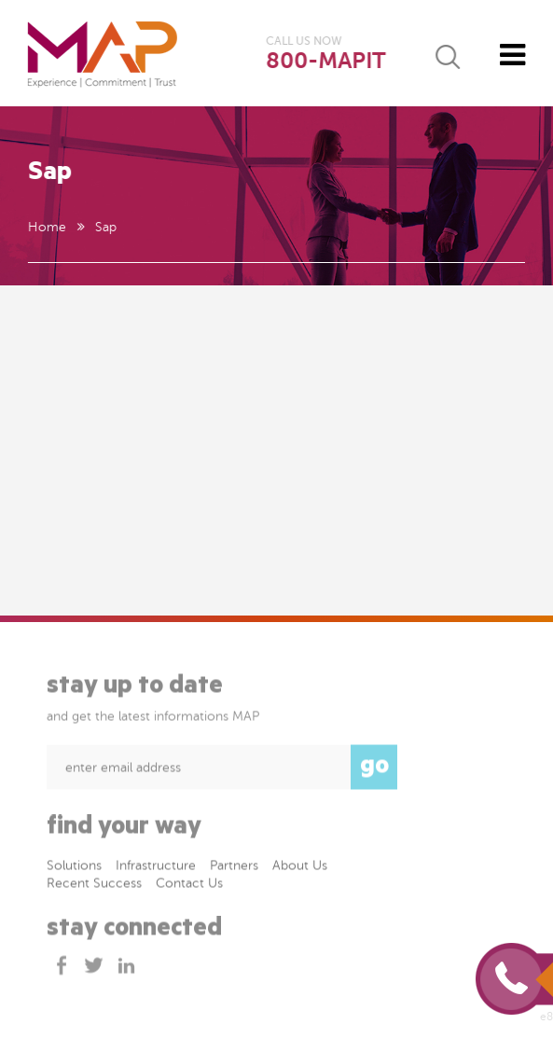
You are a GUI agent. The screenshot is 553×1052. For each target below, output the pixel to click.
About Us (299, 867)
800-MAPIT (325, 61)
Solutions (74, 867)
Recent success (94, 885)
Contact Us (189, 885)
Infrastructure (156, 867)
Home (46, 227)
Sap (105, 227)
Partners (234, 867)
